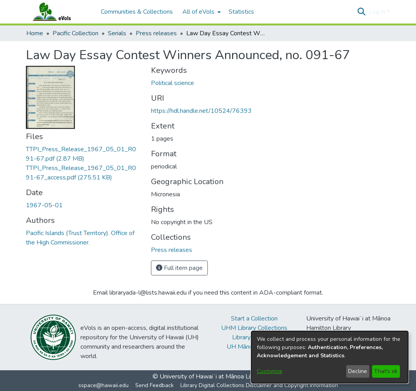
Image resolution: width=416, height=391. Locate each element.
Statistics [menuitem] (241, 11)
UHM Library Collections (254, 328)
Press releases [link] (156, 33)
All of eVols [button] (198, 11)
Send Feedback (154, 385)
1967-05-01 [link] (44, 205)
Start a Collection (254, 318)
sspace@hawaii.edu (103, 385)
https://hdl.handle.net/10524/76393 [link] (201, 111)
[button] (362, 11)
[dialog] (329, 357)
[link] (171, 250)
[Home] (59, 12)
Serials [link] (117, 33)
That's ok (386, 371)
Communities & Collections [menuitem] (137, 11)
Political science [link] (172, 83)
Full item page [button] (179, 268)
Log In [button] (378, 11)
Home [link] (34, 33)
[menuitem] (201, 12)
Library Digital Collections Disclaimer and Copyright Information (259, 385)
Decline (357, 371)
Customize (269, 371)
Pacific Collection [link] (75, 33)
